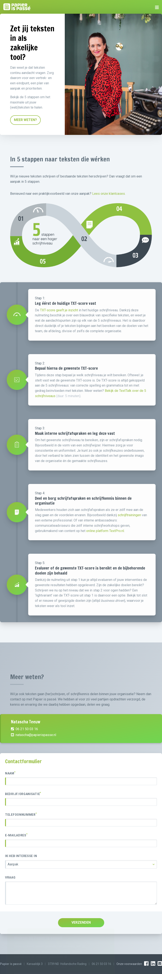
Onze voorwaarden (129, 964)
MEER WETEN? (25, 120)
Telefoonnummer (21, 814)
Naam (10, 773)
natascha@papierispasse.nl (33, 746)
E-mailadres (16, 835)
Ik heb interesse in (21, 856)
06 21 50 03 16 (24, 741)
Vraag (10, 877)
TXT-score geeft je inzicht (77, 310)
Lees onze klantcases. (109, 194)
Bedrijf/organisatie (23, 794)
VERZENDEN (81, 922)
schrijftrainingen (147, 515)
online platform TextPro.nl (123, 531)
